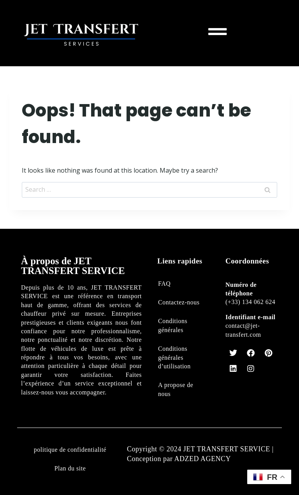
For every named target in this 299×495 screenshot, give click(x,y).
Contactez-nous (179, 302)
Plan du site (70, 468)
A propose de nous (175, 389)
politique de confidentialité (70, 449)
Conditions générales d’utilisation (174, 357)
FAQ (164, 283)
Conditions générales (172, 325)
